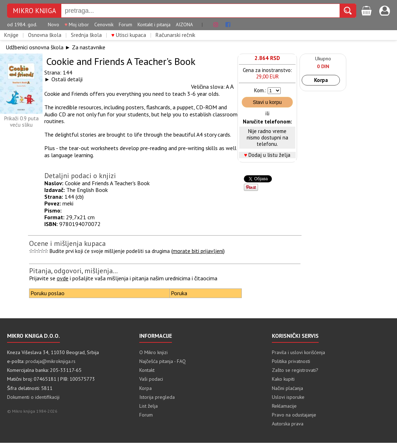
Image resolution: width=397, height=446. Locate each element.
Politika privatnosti (291, 361)
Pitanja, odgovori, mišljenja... (73, 270)
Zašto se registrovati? (295, 370)
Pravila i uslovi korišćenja (298, 352)
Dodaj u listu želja (269, 155)
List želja (148, 406)
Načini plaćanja (287, 388)
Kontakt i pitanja (154, 25)
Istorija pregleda (157, 397)
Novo (53, 25)
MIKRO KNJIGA (34, 11)
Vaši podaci (151, 379)
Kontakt (147, 370)
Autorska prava (287, 423)
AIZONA (184, 25)
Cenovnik (103, 25)
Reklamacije (284, 406)
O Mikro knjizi (153, 352)
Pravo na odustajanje (294, 415)
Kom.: (260, 90)
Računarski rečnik (175, 35)
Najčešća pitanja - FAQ (162, 361)
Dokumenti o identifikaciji (33, 397)
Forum (125, 25)
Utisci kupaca (128, 35)
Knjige (11, 35)
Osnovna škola (44, 35)
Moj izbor (77, 25)
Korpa (321, 80)
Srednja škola (86, 35)
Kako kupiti (283, 379)
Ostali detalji (67, 79)
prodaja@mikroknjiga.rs (51, 361)
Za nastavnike (88, 47)
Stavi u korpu (267, 102)
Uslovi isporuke (288, 397)
